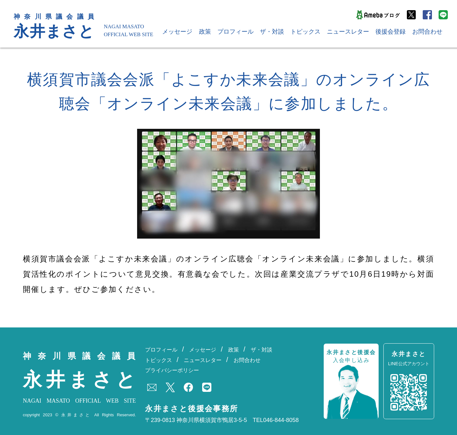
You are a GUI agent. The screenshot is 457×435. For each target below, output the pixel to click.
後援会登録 (390, 31)
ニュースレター (348, 31)
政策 (205, 31)
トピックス (305, 31)
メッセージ (177, 31)
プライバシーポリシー (172, 370)
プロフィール (235, 31)
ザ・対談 (272, 31)
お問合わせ (427, 31)
